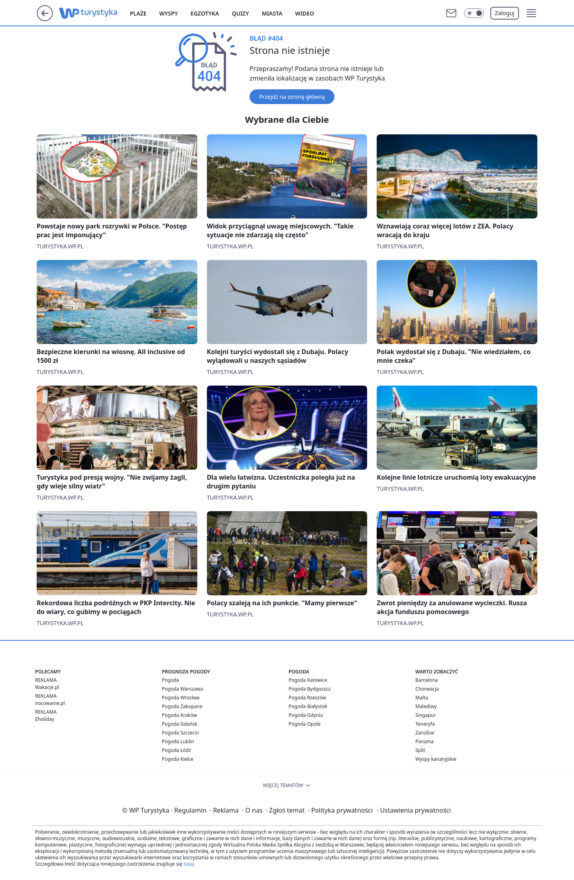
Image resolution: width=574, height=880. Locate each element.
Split (420, 750)
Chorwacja (427, 688)
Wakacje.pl (47, 687)
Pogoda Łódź (176, 750)
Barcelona (426, 680)
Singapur (425, 715)
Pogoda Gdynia (306, 715)
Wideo (304, 13)
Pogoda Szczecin (180, 732)
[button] (531, 13)
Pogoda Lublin (178, 741)
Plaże (138, 13)
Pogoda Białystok (308, 706)
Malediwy (426, 706)
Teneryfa (425, 724)
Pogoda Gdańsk (179, 724)
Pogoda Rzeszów (307, 697)
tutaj (188, 863)
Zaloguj (505, 13)
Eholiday (44, 719)
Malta (421, 697)
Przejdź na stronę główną (292, 96)
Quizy (240, 13)
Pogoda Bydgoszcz (309, 688)
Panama (424, 741)
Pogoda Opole (304, 724)
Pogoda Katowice (308, 680)
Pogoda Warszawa (182, 688)
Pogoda (170, 680)
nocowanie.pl (50, 703)
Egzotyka (205, 13)
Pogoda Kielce (177, 759)
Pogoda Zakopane (182, 706)
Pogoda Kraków (179, 715)
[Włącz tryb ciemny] (474, 13)
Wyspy (168, 13)
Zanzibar (425, 732)
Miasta (272, 13)
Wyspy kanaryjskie (435, 759)
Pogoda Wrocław (180, 697)
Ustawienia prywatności (414, 810)
